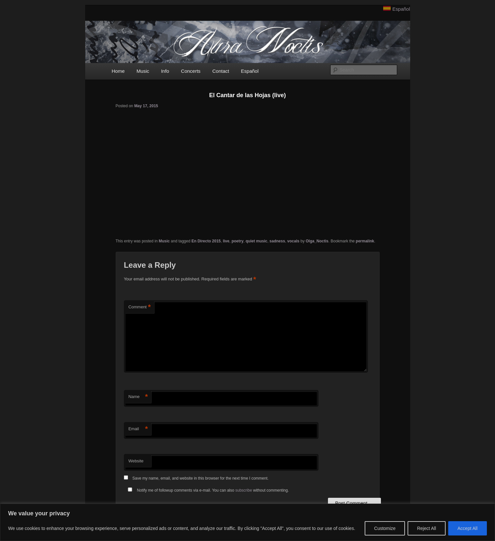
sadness (277, 241)
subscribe (243, 490)
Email (138, 429)
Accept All (467, 528)
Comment (139, 307)
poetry (237, 241)
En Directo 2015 (206, 241)
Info (165, 71)
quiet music (256, 241)
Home (118, 71)
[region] (247, 522)
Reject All (426, 528)
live (226, 241)
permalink (365, 241)
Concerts (191, 71)
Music (143, 71)
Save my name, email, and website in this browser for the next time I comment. (200, 478)
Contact (220, 71)
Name (138, 397)
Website (136, 460)
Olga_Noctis (317, 241)
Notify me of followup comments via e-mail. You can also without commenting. (207, 490)
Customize (385, 528)
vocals (293, 241)
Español (401, 9)
